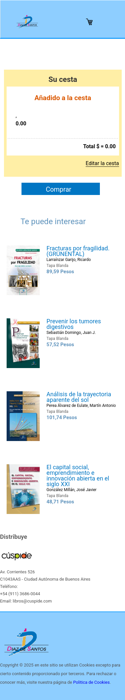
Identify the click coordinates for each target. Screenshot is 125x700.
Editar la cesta (102, 163)
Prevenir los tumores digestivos (74, 324)
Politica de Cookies (91, 682)
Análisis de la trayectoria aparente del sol (79, 397)
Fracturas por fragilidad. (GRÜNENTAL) (78, 251)
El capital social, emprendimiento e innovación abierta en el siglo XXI (78, 475)
